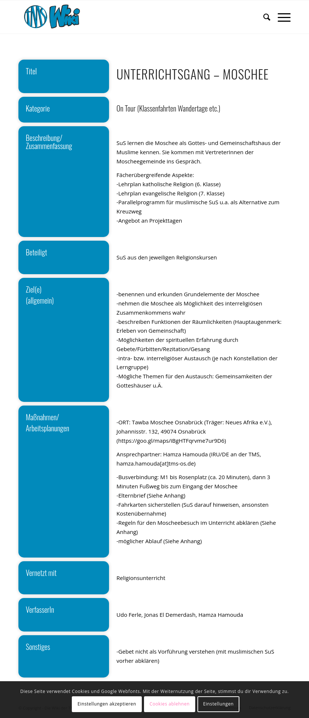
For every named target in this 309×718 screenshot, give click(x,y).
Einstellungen (218, 704)
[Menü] (280, 16)
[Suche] (263, 16)
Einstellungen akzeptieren (107, 704)
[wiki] (56, 16)
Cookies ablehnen (170, 704)
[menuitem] (263, 16)
